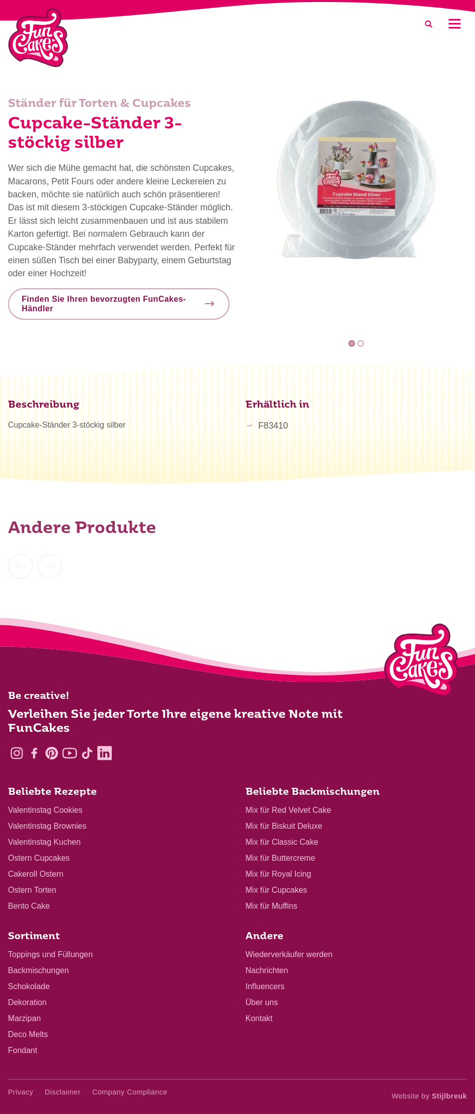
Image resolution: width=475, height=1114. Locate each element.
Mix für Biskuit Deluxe (283, 826)
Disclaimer (63, 1092)
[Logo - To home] (421, 662)
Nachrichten (266, 970)
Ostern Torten (32, 890)
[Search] (428, 23)
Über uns (261, 1002)
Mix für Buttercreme (280, 858)
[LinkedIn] (104, 753)
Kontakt (258, 1018)
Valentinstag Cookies (45, 810)
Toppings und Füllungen (50, 954)
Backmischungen (38, 970)
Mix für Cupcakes (276, 890)
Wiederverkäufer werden (288, 954)
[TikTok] (87, 753)
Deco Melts (28, 1034)
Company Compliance (130, 1092)
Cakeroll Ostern (35, 874)
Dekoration (27, 1002)
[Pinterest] (51, 753)
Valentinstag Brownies (47, 826)
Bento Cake (29, 906)
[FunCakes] (38, 37)
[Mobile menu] (454, 23)
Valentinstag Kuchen (44, 842)
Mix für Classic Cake (281, 842)
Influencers (264, 986)
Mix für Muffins (271, 906)
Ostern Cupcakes (39, 858)
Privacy (20, 1092)
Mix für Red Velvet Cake (288, 810)
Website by (429, 1096)
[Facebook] (34, 753)
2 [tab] (360, 343)
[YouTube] (69, 753)
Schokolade (29, 986)
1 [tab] (352, 343)
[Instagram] (16, 753)
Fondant (22, 1050)
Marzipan (24, 1018)
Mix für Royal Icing (278, 874)
